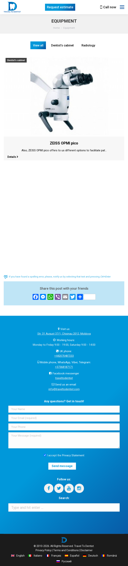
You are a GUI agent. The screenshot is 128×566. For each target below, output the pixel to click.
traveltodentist (64, 378)
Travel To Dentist (84, 546)
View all (38, 45)
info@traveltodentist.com (64, 389)
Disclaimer (86, 550)
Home (56, 27)
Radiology (88, 45)
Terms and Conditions (66, 550)
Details (12, 156)
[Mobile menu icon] (122, 7)
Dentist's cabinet (62, 45)
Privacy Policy (43, 550)
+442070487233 (64, 356)
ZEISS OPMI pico (64, 143)
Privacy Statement (73, 455)
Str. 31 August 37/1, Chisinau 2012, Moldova (64, 333)
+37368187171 (64, 367)
